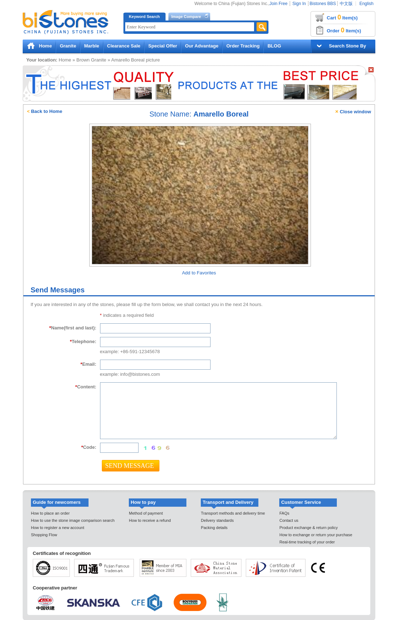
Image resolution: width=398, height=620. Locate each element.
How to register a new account (57, 527)
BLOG (274, 46)
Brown (83, 60)
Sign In (299, 3)
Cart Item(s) (342, 17)
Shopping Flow (44, 535)
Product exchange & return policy (308, 527)
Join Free (279, 3)
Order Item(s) (344, 30)
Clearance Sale (124, 46)
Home (45, 46)
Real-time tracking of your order (307, 542)
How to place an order (50, 513)
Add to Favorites (199, 272)
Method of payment (146, 513)
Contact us (288, 520)
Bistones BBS (322, 3)
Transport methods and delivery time (233, 513)
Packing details (214, 527)
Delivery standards (217, 520)
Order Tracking (242, 46)
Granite (68, 46)
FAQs (284, 513)
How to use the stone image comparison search (72, 520)
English (366, 3)
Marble (91, 46)
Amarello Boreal (128, 60)
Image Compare (186, 16)
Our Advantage (201, 46)
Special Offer (162, 46)
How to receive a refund (150, 520)
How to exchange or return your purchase (315, 535)
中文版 (346, 3)
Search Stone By (347, 46)
